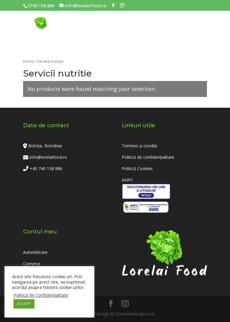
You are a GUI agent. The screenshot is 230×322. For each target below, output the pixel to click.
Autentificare (35, 252)
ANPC (127, 180)
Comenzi (31, 263)
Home (28, 61)
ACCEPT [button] (24, 303)
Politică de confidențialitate (148, 157)
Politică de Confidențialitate (40, 295)
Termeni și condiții (139, 146)
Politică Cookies (137, 168)
